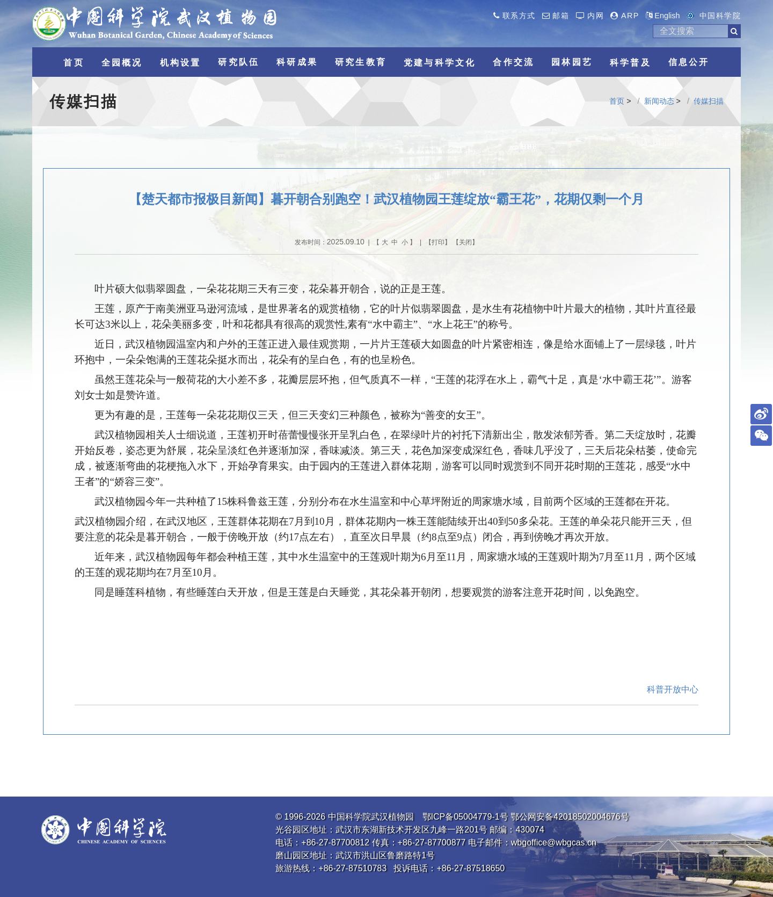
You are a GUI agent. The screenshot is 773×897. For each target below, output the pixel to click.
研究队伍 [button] (238, 62)
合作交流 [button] (513, 62)
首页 (616, 101)
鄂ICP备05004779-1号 (465, 816)
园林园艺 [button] (572, 62)
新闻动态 (659, 101)
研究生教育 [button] (360, 62)
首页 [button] (73, 62)
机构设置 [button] (180, 62)
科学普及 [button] (630, 62)
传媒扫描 (709, 101)
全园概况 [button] (122, 62)
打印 (438, 242)
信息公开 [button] (689, 62)
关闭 (465, 242)
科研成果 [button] (297, 62)
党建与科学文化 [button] (440, 62)
